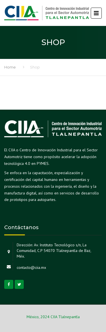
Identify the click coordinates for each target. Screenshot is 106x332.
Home (10, 67)
